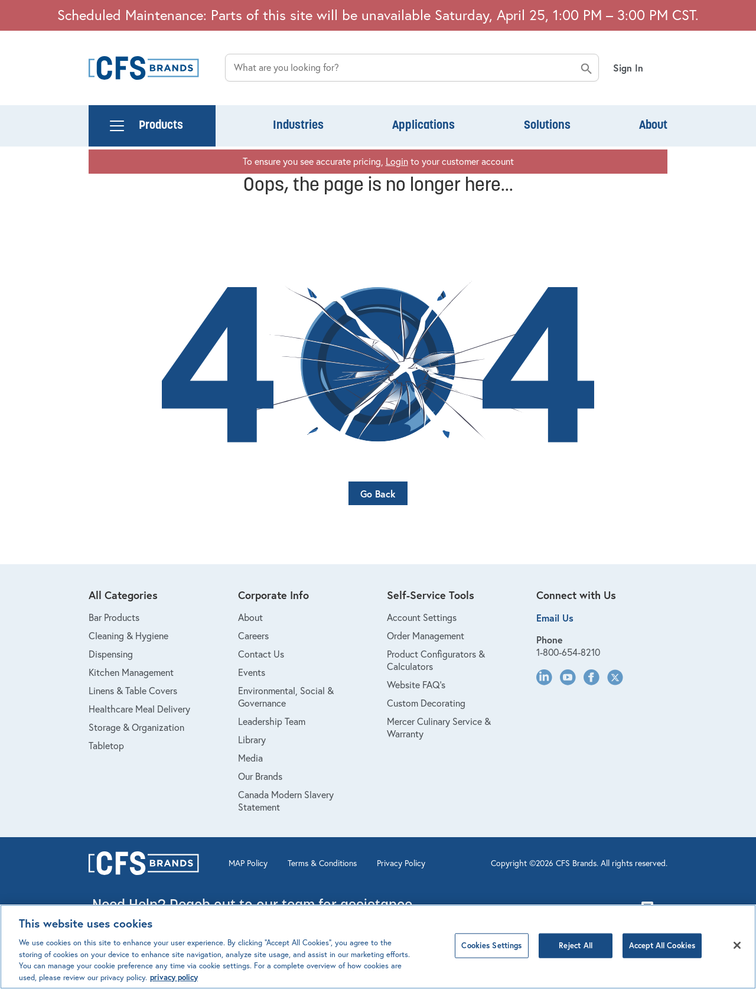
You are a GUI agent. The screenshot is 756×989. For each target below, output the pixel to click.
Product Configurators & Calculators (436, 660)
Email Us (554, 617)
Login (397, 161)
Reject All (575, 953)
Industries (298, 126)
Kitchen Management (131, 672)
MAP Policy (248, 863)
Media (250, 758)
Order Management (425, 636)
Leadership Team (271, 721)
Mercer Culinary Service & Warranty (439, 727)
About (653, 126)
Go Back (378, 493)
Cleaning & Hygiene (128, 636)
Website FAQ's (416, 685)
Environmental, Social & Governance (286, 697)
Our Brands (260, 776)
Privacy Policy (401, 863)
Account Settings (422, 617)
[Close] (737, 953)
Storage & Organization (136, 727)
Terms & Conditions (322, 863)
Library (252, 740)
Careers (253, 636)
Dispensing (111, 654)
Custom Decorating (426, 703)
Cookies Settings (491, 953)
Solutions (547, 126)
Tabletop (106, 745)
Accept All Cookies (662, 953)
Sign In (628, 67)
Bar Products (114, 617)
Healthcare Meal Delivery (139, 709)
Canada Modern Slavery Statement (286, 801)
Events (251, 672)
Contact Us (261, 654)
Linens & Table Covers (133, 691)
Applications (423, 126)
